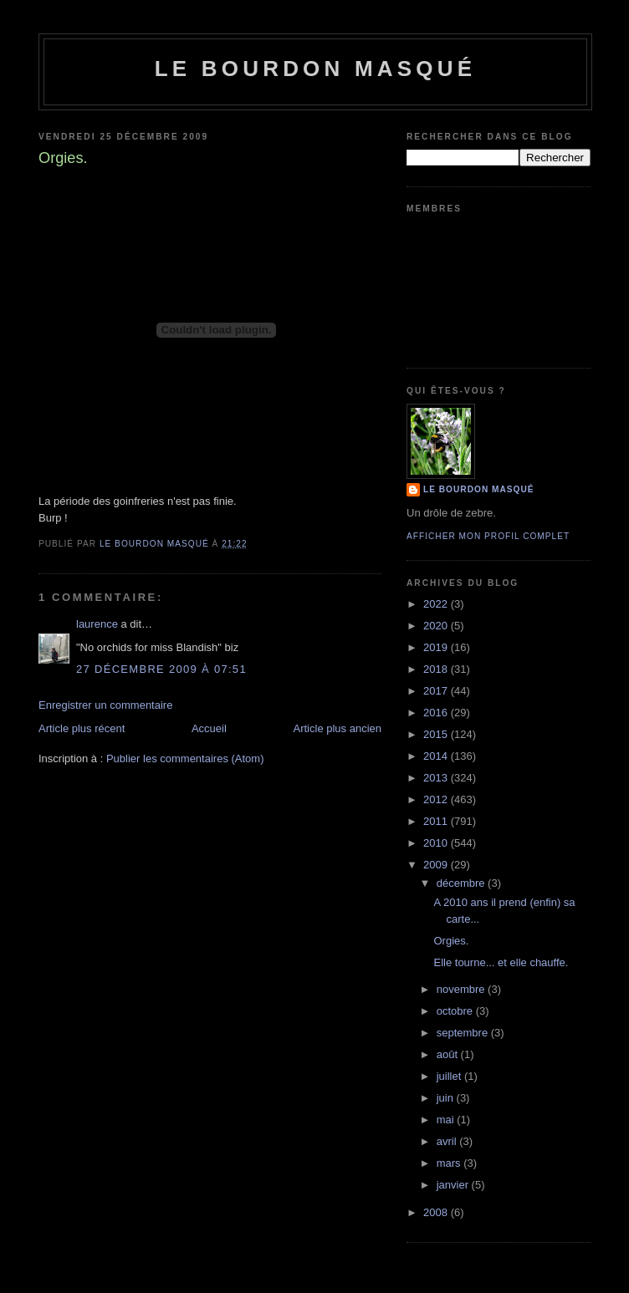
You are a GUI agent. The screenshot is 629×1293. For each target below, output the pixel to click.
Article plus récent (81, 728)
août (449, 1054)
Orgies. (450, 940)
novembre (462, 989)
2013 (437, 777)
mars (450, 1163)
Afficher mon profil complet (488, 536)
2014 (437, 756)
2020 (437, 625)
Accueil (209, 728)
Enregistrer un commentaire (105, 705)
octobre (456, 1011)
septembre (464, 1032)
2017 (437, 691)
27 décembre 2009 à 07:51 (161, 669)
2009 (437, 864)
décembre (462, 883)
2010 (437, 843)
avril (448, 1141)
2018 (437, 669)
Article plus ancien (338, 728)
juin (447, 1098)
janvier (454, 1184)
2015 (437, 734)
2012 (437, 799)
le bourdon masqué (316, 68)
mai (447, 1119)
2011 (437, 821)
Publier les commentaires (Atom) (185, 758)
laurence (97, 624)
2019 (437, 647)
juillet (450, 1076)
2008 (437, 1212)
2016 (437, 712)
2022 (437, 604)
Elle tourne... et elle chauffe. (500, 962)
